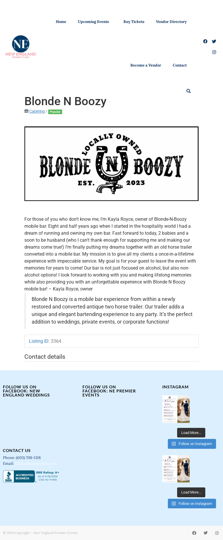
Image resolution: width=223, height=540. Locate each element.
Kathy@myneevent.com (36, 463)
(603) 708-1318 (29, 457)
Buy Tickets (133, 21)
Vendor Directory (171, 21)
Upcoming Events (95, 22)
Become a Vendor (145, 65)
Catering (37, 111)
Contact (180, 65)
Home (61, 21)
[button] (189, 91)
